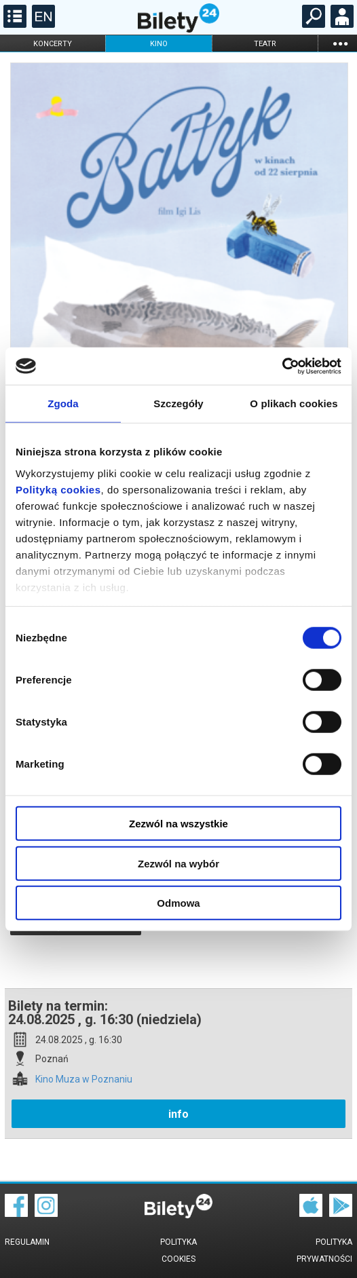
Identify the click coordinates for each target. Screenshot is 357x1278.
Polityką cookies (58, 489)
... (340, 43)
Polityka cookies (178, 1250)
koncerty (52, 43)
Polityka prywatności (324, 1250)
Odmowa (178, 903)
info (178, 1114)
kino (159, 43)
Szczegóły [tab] (178, 403)
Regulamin (27, 1242)
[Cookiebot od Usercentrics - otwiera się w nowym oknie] (282, 366)
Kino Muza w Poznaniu (83, 1079)
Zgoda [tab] (63, 403)
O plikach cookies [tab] (293, 403)
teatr (265, 43)
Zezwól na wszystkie (178, 823)
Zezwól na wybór (178, 863)
